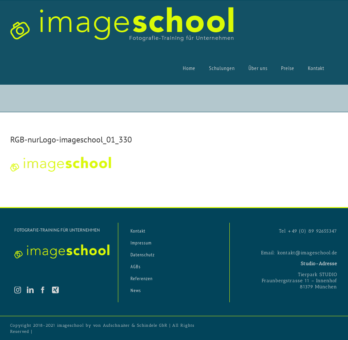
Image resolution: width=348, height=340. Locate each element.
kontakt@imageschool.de (307, 253)
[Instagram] (17, 290)
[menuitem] (189, 68)
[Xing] (55, 290)
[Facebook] (43, 290)
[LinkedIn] (30, 290)
